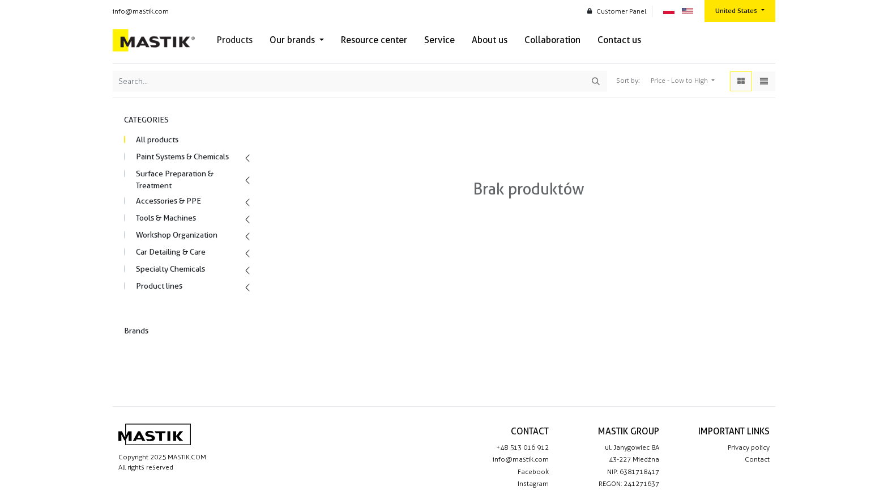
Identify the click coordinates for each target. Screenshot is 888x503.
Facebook (533, 472)
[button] (683, 81)
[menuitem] (234, 40)
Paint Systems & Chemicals (182, 156)
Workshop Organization (176, 234)
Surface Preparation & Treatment (175, 179)
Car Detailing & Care (171, 251)
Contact (757, 459)
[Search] (595, 81)
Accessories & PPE (168, 200)
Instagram (533, 484)
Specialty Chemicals (170, 268)
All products (157, 139)
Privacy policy (749, 447)
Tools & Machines (166, 217)
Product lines (159, 285)
